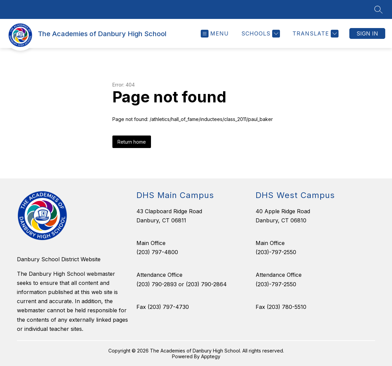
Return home (131, 142)
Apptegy (210, 356)
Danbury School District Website (59, 259)
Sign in (367, 33)
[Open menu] (215, 33)
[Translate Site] (315, 33)
